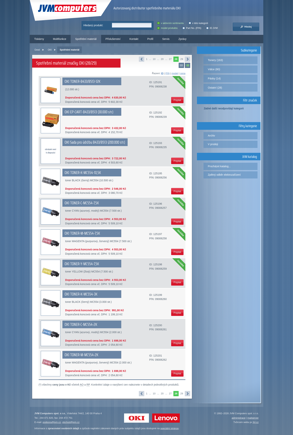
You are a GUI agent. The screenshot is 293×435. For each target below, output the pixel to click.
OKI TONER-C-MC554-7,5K (82, 203)
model (175, 73)
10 (154, 59)
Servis (165, 38)
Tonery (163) (215, 60)
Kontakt (133, 38)
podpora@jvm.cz (52, 422)
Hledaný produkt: (93, 25)
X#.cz (255, 422)
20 (162, 59)
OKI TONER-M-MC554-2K (81, 355)
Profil (150, 38)
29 (181, 59)
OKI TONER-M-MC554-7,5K (82, 233)
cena (182, 73)
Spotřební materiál (85, 38)
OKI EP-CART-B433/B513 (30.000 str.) (89, 112)
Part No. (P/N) (191, 28)
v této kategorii (198, 23)
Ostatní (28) (215, 87)
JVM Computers (67, 8)
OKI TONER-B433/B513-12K (82, 81)
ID (162, 73)
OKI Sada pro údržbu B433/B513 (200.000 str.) (95, 142)
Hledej (246, 26)
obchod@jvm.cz (71, 422)
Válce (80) (214, 69)
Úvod (37, 49)
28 (176, 59)
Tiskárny (39, 38)
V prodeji (213, 144)
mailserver (253, 417)
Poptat (177, 99)
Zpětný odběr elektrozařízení (224, 174)
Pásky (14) (214, 78)
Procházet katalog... (219, 166)
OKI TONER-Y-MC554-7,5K (82, 264)
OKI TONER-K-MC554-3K (81, 294)
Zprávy (182, 38)
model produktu (167, 28)
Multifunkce (59, 38)
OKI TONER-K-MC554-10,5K (83, 173)
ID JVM (212, 28)
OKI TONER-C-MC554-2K (81, 325)
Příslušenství (113, 38)
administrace (239, 417)
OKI (50, 49)
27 (170, 59)
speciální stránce (169, 428)
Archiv (211, 135)
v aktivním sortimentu (170, 23)
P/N (167, 73)
